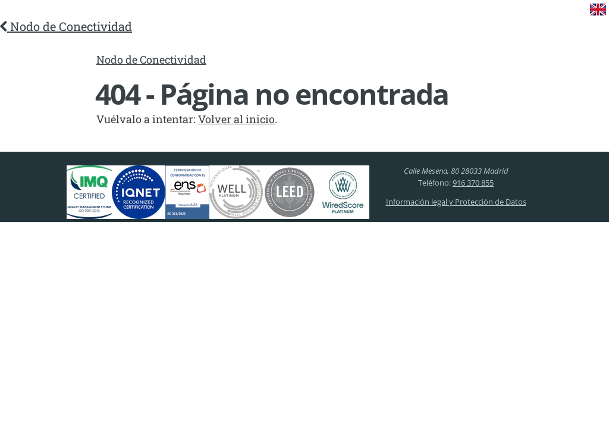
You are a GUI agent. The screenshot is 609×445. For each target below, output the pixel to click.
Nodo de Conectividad (66, 26)
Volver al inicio (236, 119)
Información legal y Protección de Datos (456, 201)
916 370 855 (473, 182)
